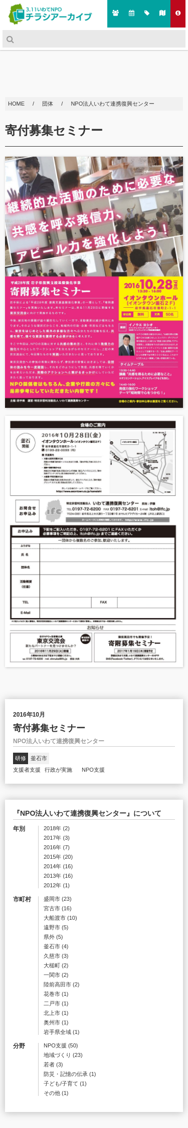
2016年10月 (29, 714)
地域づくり (63, 1055)
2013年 (58, 876)
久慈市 (56, 956)
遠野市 (56, 927)
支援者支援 (27, 770)
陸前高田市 (62, 984)
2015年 (58, 857)
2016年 (57, 847)
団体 (48, 104)
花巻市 (56, 994)
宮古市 (58, 908)
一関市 (56, 975)
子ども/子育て (65, 1083)
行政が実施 (61, 770)
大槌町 (56, 965)
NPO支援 (93, 770)
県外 (53, 937)
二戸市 (56, 1003)
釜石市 (39, 758)
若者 (53, 1064)
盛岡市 (58, 899)
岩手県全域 (62, 1032)
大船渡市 (60, 918)
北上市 (56, 1013)
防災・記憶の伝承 (70, 1074)
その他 (56, 1093)
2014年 (58, 866)
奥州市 (56, 1022)
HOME (17, 104)
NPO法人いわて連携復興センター (112, 104)
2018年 (57, 828)
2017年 (57, 838)
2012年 (57, 885)
